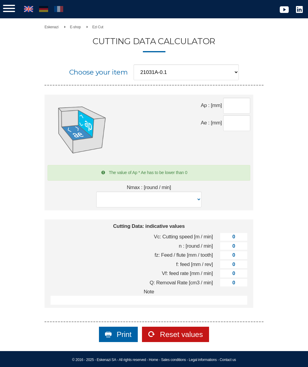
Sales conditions (173, 360)
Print (123, 334)
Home (153, 360)
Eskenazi (51, 27)
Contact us (228, 360)
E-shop (75, 27)
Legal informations (203, 360)
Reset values (180, 334)
